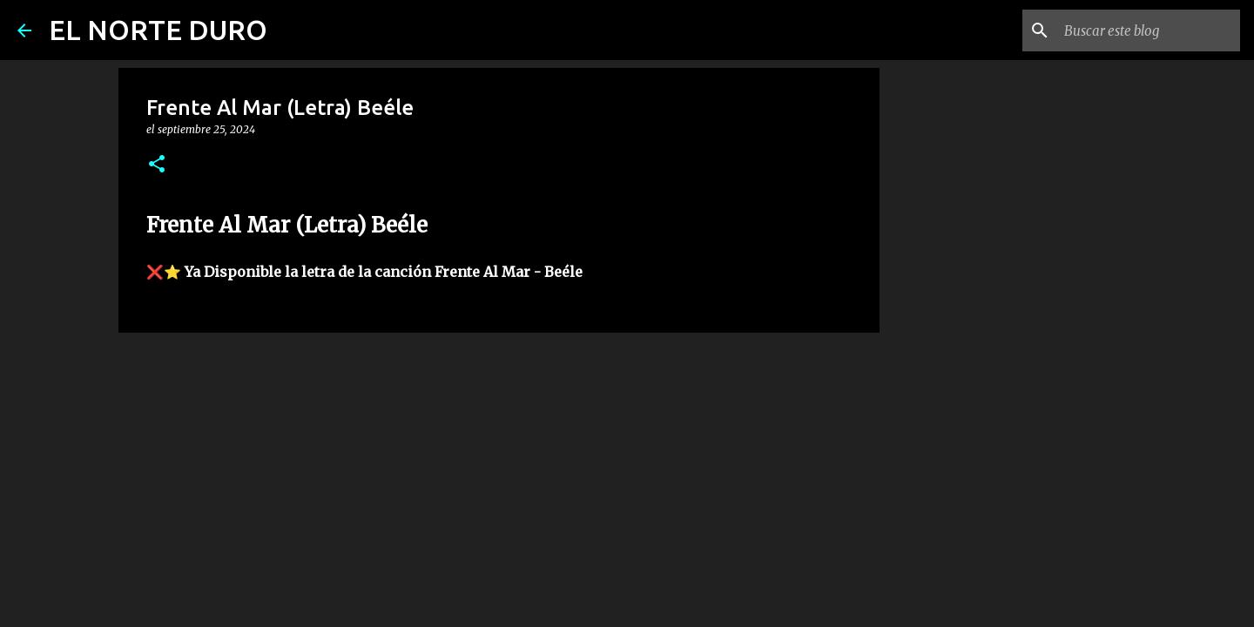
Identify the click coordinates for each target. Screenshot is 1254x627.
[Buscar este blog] (1148, 30)
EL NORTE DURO (158, 29)
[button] (156, 165)
